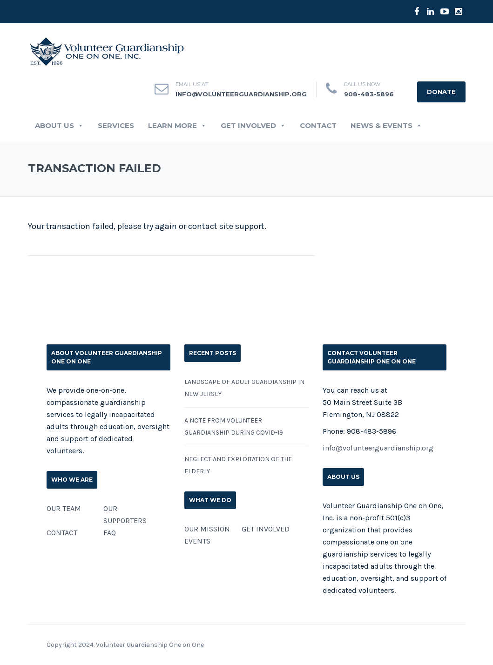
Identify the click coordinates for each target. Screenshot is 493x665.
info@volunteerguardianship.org (378, 447)
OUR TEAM (64, 508)
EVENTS (197, 541)
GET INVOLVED (253, 125)
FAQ (109, 532)
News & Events (386, 125)
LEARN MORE (177, 125)
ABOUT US (59, 125)
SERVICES (116, 125)
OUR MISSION (207, 528)
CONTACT (318, 125)
